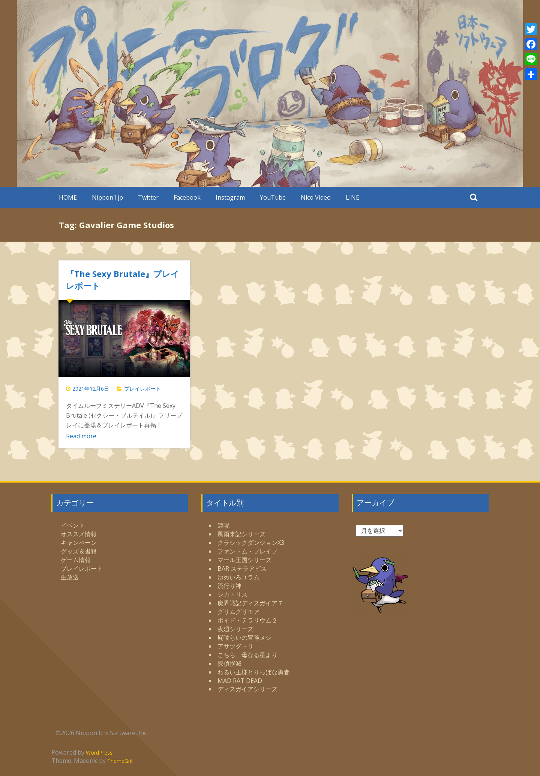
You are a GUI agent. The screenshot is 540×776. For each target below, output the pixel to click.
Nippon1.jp (107, 197)
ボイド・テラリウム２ (248, 620)
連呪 (224, 525)
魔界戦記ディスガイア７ (251, 603)
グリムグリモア (239, 612)
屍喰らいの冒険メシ (245, 637)
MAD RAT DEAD (240, 681)
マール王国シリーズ (245, 560)
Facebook (187, 197)
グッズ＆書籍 (79, 551)
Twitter (148, 197)
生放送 (70, 577)
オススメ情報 (79, 534)
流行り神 (230, 586)
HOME (68, 197)
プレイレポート (142, 388)
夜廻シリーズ (236, 629)
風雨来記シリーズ (242, 534)
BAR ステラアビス (242, 568)
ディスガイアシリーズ (248, 689)
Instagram (230, 197)
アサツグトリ (236, 646)
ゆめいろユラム (239, 577)
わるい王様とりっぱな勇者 (254, 672)
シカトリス (233, 594)
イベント (73, 525)
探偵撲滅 (230, 663)
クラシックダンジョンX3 (251, 542)
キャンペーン (79, 542)
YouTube (273, 197)
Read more (81, 436)
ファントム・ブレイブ (248, 551)
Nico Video (316, 197)
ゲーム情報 (76, 560)
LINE (352, 197)
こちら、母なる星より (248, 655)
